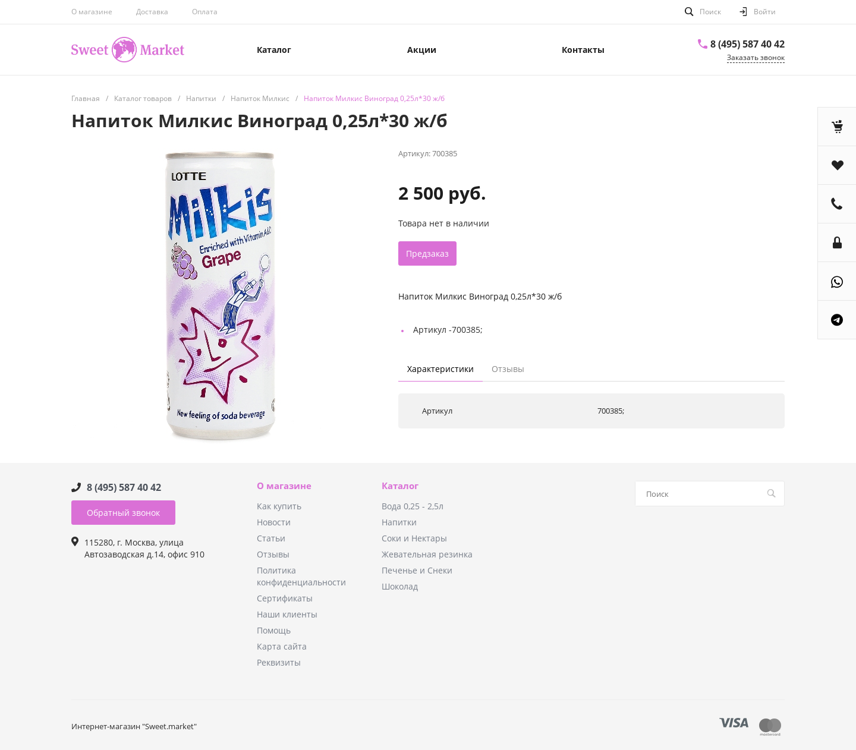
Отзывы (273, 554)
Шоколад (400, 586)
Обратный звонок (123, 512)
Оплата (205, 12)
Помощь (274, 630)
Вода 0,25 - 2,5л (412, 506)
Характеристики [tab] (440, 368)
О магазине (91, 12)
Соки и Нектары (414, 538)
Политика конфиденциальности (301, 576)
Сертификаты (285, 598)
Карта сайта (282, 646)
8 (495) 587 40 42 (747, 44)
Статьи (271, 538)
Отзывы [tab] (508, 368)
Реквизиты (279, 662)
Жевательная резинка (427, 554)
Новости (274, 522)
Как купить (279, 506)
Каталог (400, 486)
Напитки (399, 522)
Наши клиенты (287, 614)
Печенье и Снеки (417, 570)
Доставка (152, 12)
